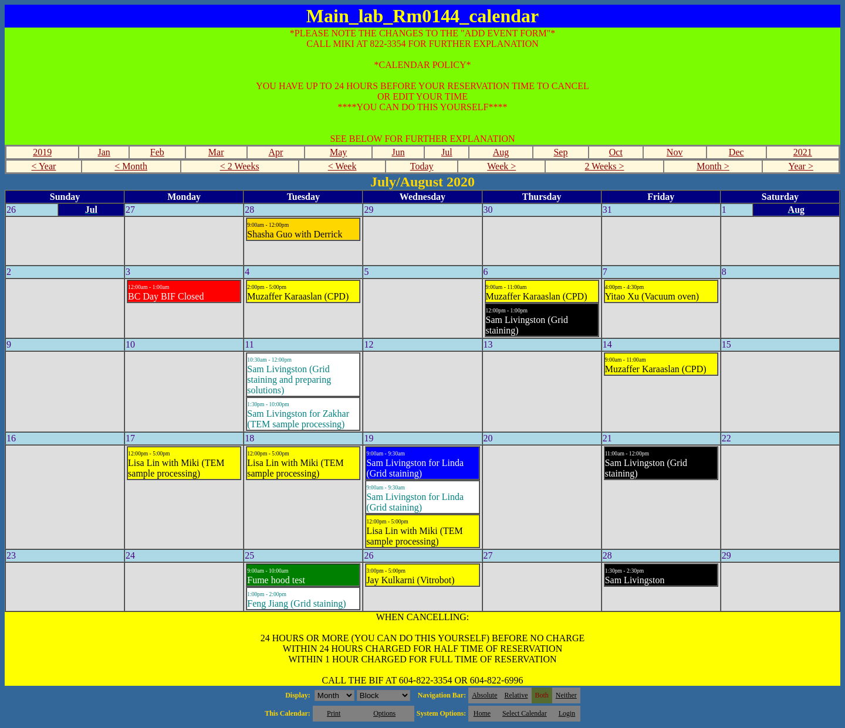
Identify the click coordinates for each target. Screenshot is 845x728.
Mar (216, 152)
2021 (802, 152)
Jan (104, 152)
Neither (566, 695)
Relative (516, 695)
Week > (501, 166)
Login (567, 713)
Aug (501, 152)
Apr (276, 152)
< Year (43, 166)
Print (333, 713)
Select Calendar (524, 713)
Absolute (484, 695)
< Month (130, 166)
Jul (446, 152)
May (338, 152)
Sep (560, 152)
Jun (397, 152)
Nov (675, 152)
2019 (42, 152)
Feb (157, 152)
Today (422, 166)
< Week (342, 166)
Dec (736, 152)
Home (482, 713)
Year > (800, 166)
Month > (713, 166)
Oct (616, 152)
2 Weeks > (604, 166)
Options (384, 713)
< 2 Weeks (239, 166)
